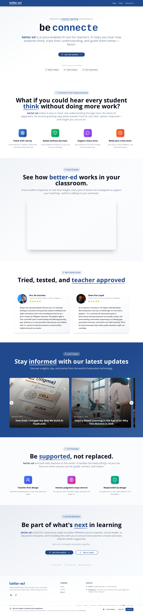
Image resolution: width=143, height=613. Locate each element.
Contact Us (129, 3)
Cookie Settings (109, 609)
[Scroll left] (12, 403)
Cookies (93, 606)
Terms (86, 606)
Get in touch (87, 552)
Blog (114, 3)
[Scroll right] (131, 403)
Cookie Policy (82, 610)
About (62, 586)
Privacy (79, 606)
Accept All (129, 609)
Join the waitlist (71, 54)
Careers (62, 589)
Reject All (120, 609)
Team (120, 3)
